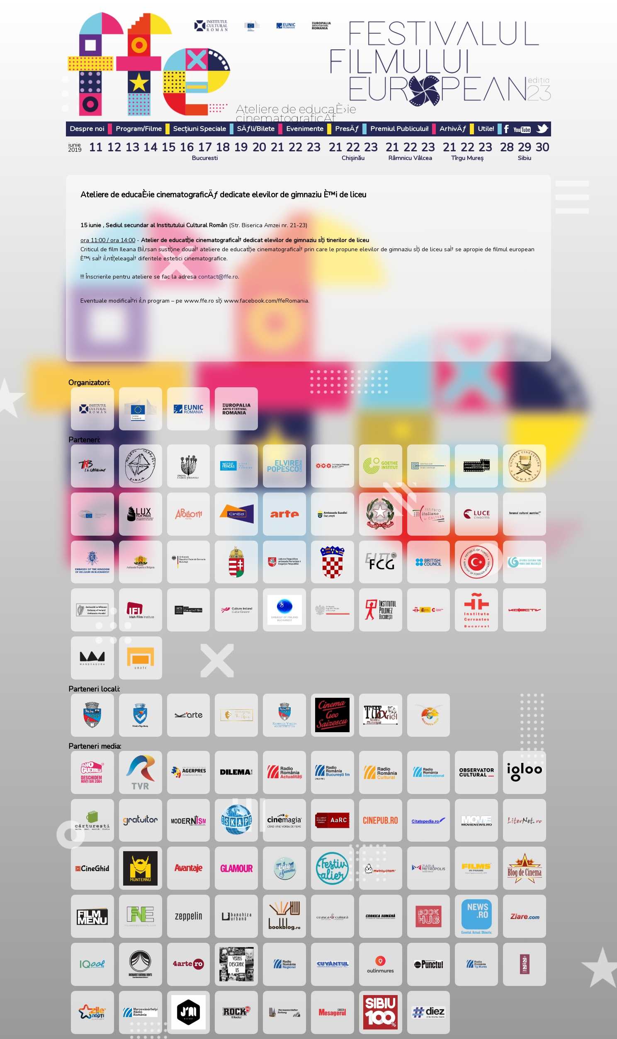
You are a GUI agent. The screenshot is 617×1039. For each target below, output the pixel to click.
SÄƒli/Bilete (255, 129)
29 (524, 147)
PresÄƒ (347, 129)
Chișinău (353, 158)
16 (187, 147)
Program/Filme (139, 129)
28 (507, 147)
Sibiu (524, 158)
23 (313, 147)
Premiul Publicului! (399, 129)
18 (223, 147)
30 (542, 147)
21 (277, 147)
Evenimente (304, 129)
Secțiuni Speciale (199, 129)
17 (205, 147)
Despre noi (87, 129)
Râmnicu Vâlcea (410, 158)
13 (132, 147)
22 (295, 147)
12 (114, 147)
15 (168, 147)
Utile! (486, 129)
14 (150, 147)
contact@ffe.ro (218, 277)
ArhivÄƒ (453, 129)
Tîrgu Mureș (467, 158)
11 (96, 147)
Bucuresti (205, 158)
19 (241, 147)
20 (259, 147)
